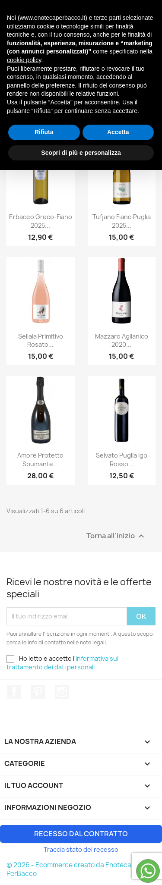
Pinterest (38, 692)
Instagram (62, 692)
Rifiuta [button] (44, 847)
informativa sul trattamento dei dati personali (62, 662)
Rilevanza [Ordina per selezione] (81, 104)
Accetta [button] (118, 847)
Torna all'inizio (116, 535)
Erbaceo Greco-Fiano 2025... (40, 221)
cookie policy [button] (24, 775)
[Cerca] (81, 38)
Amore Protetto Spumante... (40, 459)
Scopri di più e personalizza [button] (81, 867)
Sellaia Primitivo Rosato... (40, 340)
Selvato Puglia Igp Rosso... (121, 459)
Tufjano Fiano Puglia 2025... (121, 221)
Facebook (14, 692)
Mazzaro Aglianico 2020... (121, 340)
